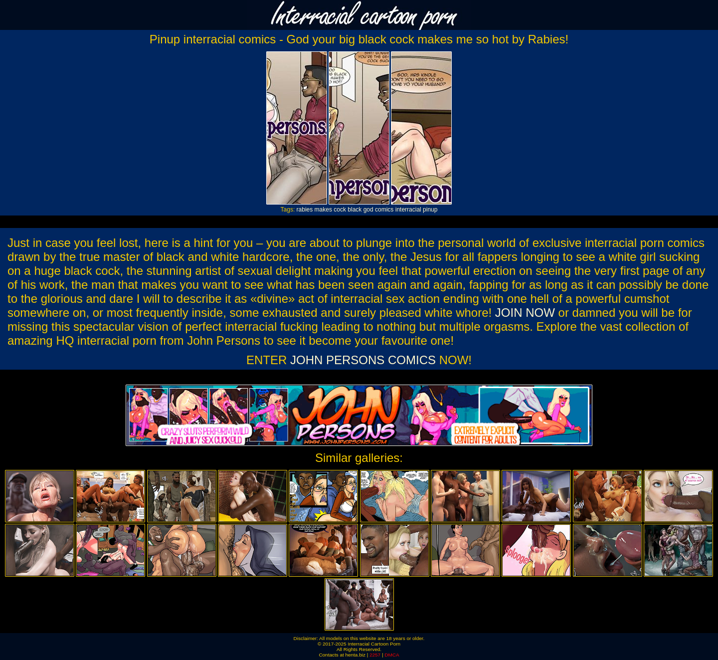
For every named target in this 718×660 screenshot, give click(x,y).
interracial (408, 209)
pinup (430, 209)
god (368, 209)
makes (323, 209)
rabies (305, 209)
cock (340, 209)
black (354, 209)
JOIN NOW (525, 312)
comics (384, 209)
